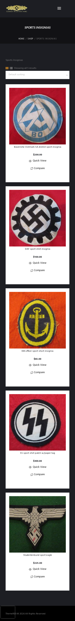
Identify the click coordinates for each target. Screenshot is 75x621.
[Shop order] (37, 75)
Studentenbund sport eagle (37, 555)
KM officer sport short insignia (37, 351)
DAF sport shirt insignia (37, 249)
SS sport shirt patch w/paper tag (37, 453)
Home (21, 39)
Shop (30, 39)
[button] (37, 176)
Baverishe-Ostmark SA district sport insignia (37, 147)
